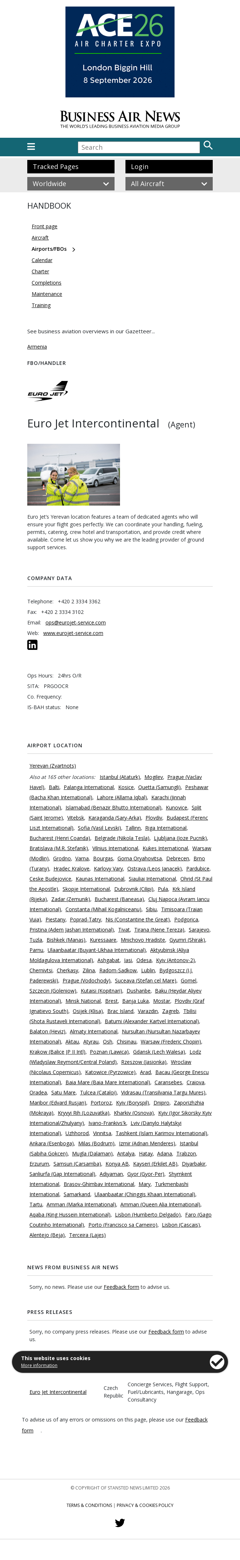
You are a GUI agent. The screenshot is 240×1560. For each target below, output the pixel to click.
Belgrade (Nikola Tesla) (122, 838)
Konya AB (117, 1163)
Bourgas (103, 858)
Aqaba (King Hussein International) (70, 1214)
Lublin (148, 970)
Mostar (161, 1000)
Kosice (126, 787)
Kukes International (165, 848)
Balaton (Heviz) (47, 1031)
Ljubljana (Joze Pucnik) (180, 838)
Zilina (89, 970)
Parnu (36, 949)
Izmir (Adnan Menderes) (147, 1143)
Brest (111, 1000)
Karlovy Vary (108, 868)
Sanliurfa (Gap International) (62, 1173)
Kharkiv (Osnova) (134, 1112)
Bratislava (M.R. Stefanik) (58, 848)
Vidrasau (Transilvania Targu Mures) (163, 1092)
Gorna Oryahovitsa (139, 858)
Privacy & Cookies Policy (145, 1505)
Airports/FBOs (49, 248)
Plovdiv (153, 817)
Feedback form (121, 1286)
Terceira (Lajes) (87, 1234)
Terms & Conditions (89, 1505)
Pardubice (197, 868)
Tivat (124, 929)
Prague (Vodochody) (87, 980)
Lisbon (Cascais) (181, 1224)
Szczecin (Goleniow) (52, 990)
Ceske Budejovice (50, 878)
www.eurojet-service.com (73, 633)
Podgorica (186, 919)
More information (39, 1365)
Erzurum (39, 1163)
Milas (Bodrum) (96, 1143)
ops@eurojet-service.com (75, 622)
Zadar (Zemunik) (70, 899)
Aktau (72, 1041)
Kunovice (176, 807)
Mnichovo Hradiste (143, 939)
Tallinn (133, 827)
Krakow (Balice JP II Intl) (57, 1051)
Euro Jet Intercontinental (58, 1391)
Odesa (144, 960)
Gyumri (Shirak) (187, 939)
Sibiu (151, 909)
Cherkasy (67, 970)
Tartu (35, 1204)
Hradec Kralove (71, 868)
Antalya (126, 1153)
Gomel (188, 980)
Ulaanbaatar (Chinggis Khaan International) (145, 1194)
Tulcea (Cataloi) (98, 1092)
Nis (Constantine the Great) (137, 919)
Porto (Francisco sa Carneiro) (122, 1224)
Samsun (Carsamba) (77, 1163)
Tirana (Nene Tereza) (159, 929)
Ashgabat (108, 960)
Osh (107, 1041)
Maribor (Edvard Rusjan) (57, 1102)
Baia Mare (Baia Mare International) (107, 1082)
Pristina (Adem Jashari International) (71, 929)
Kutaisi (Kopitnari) (101, 990)
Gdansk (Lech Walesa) (159, 1051)
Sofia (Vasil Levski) (99, 827)
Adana (164, 1153)
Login (139, 166)
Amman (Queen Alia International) (160, 1204)
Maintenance (47, 293)
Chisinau (126, 1041)
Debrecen (177, 858)
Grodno (62, 858)
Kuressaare (103, 939)
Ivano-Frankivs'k (107, 1122)
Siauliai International (152, 878)
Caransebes (168, 1082)
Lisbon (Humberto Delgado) (148, 1214)
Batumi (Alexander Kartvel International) (152, 1021)
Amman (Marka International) (81, 1204)
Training (41, 305)
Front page (44, 226)
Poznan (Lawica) (109, 1051)
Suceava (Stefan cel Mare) (145, 980)
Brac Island (120, 1011)
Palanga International (89, 787)
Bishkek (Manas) (66, 939)
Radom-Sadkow (118, 970)
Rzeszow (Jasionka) (144, 1061)
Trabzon (186, 1153)
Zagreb (170, 1011)
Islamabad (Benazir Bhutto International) (113, 807)
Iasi (128, 960)
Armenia (37, 346)
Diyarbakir (193, 1163)
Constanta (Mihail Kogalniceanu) (103, 909)
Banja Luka (135, 1000)
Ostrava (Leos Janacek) (154, 868)
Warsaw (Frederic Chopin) (171, 1041)
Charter (40, 271)
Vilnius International (115, 848)
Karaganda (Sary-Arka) (114, 817)
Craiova (195, 1082)
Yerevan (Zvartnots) (52, 765)
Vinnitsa (102, 1133)
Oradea (38, 1092)
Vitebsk (75, 817)
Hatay (146, 1153)
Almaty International (93, 1031)
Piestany (55, 919)
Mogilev (153, 776)
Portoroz (101, 1102)
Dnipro (161, 1102)
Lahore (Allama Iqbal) (122, 797)
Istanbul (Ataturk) (120, 776)
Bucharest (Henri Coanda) (59, 838)
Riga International (166, 827)
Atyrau (91, 1041)
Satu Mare (63, 1092)
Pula (163, 888)
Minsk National (83, 1000)
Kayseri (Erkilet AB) (155, 1163)
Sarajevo (199, 929)
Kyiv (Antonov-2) (175, 960)
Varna (82, 858)
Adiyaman (111, 1173)
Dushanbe (139, 990)
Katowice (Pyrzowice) (110, 1072)
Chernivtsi (40, 970)
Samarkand (77, 1194)
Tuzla (35, 939)
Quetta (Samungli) (159, 787)
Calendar (42, 260)
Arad (145, 1072)
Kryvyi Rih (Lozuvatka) (83, 1112)
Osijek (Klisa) (88, 1011)
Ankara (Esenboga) (51, 1143)
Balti (54, 787)
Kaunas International (100, 878)
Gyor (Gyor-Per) (145, 1173)
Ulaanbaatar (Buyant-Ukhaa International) (97, 949)
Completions (46, 282)
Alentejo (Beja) (47, 1234)
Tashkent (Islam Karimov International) (161, 1133)
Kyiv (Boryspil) (132, 1102)
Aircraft (40, 237)
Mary (145, 1184)
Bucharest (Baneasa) (119, 899)
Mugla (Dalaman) (92, 1153)
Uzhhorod (77, 1133)
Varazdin (148, 1011)
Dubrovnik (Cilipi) (133, 888)
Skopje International (86, 888)
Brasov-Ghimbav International (99, 1184)
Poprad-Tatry (85, 919)
